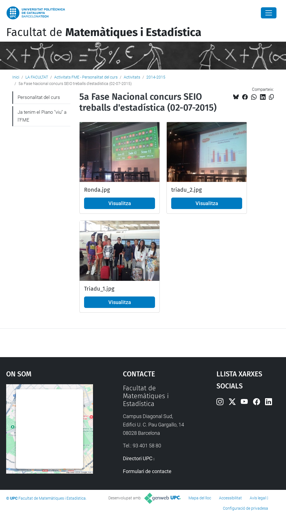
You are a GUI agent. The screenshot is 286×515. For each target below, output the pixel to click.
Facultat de (103, 32)
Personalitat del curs (39, 97)
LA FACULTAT (36, 77)
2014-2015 (155, 77)
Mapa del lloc (200, 498)
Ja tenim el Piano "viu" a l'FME (42, 116)
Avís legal (258, 498)
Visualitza (119, 203)
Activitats (132, 77)
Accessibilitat (230, 498)
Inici (15, 77)
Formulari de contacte (147, 471)
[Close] (269, 12)
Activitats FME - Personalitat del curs (86, 77)
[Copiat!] (271, 97)
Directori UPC (137, 458)
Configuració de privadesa (245, 508)
